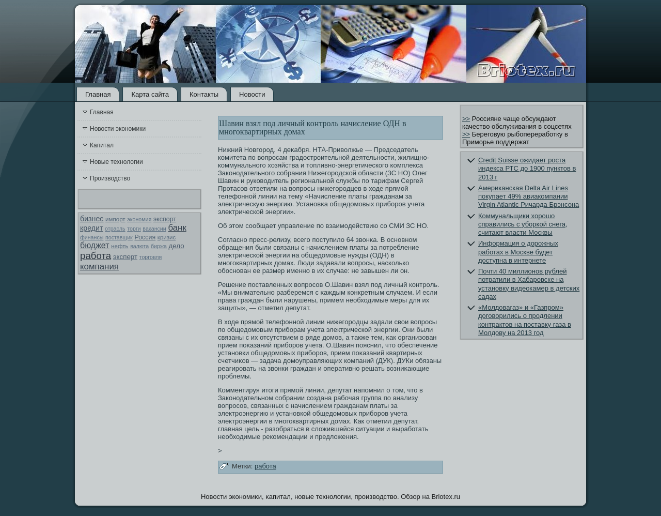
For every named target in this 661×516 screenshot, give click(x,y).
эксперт (125, 257)
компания (99, 266)
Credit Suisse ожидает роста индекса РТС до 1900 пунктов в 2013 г (527, 168)
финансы (91, 237)
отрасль (115, 228)
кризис (167, 237)
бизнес (91, 219)
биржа (159, 246)
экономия (139, 219)
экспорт (164, 219)
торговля (150, 257)
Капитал (102, 145)
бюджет (94, 245)
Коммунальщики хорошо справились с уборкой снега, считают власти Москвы (523, 224)
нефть (119, 246)
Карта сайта (149, 94)
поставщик (119, 237)
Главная (98, 94)
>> (466, 119)
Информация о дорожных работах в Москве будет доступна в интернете (518, 251)
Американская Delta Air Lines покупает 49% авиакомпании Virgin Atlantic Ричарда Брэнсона (528, 196)
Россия (144, 237)
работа (95, 255)
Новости (252, 94)
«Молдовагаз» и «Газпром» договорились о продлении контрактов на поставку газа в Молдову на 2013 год (524, 320)
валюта (139, 246)
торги (133, 228)
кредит (91, 228)
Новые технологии (116, 161)
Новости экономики (118, 128)
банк (177, 228)
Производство (110, 178)
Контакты (204, 94)
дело (176, 246)
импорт (115, 219)
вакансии (154, 228)
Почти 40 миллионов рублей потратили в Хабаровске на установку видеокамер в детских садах (528, 283)
